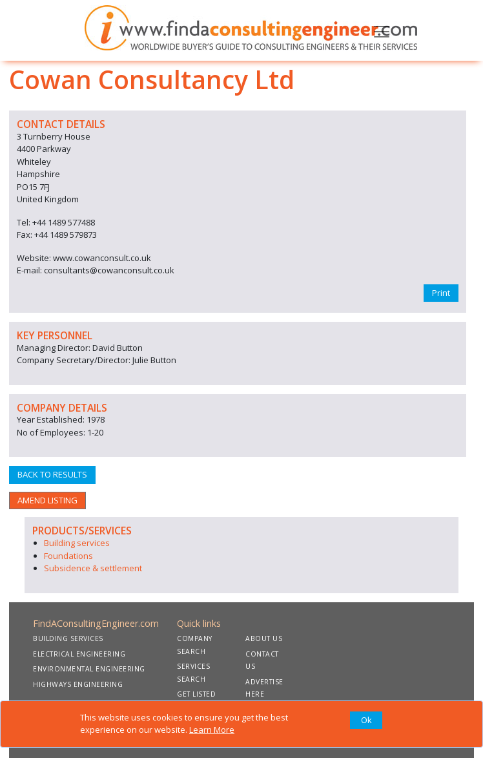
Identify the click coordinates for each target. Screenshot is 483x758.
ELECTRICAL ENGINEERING (79, 653)
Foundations (68, 556)
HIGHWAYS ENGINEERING (78, 684)
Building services (77, 543)
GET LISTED (196, 694)
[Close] (366, 720)
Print (441, 293)
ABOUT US (263, 638)
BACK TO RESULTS (52, 474)
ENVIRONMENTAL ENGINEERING (89, 668)
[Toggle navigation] (381, 30)
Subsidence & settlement (93, 568)
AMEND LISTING (47, 500)
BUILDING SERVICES (68, 638)
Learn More (211, 729)
